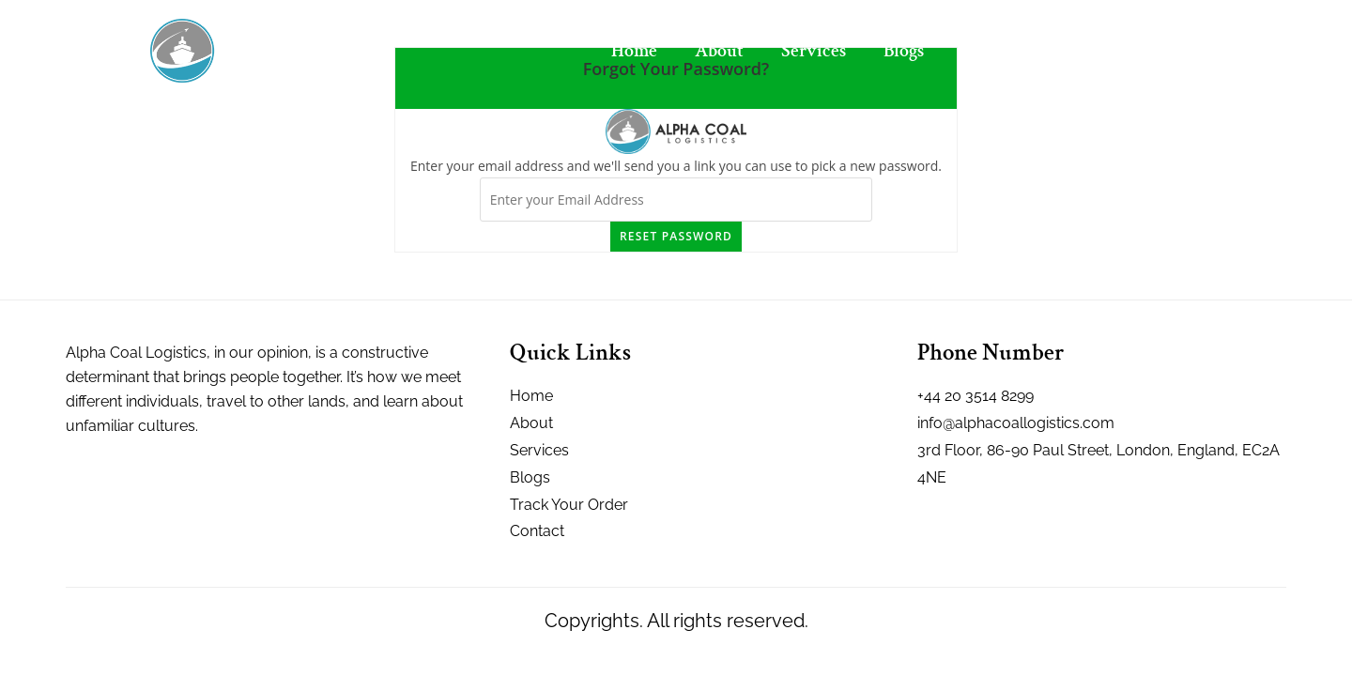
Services (813, 50)
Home (634, 50)
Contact (991, 50)
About (719, 50)
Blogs (903, 50)
